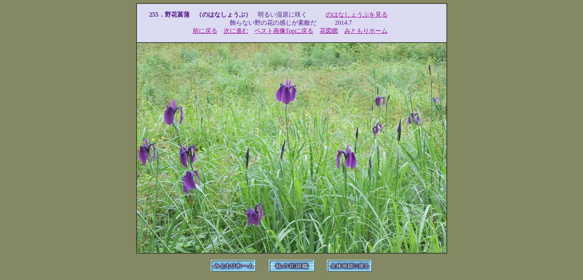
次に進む (236, 30)
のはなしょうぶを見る (357, 14)
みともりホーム (366, 30)
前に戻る (205, 30)
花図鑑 (329, 30)
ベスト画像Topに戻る (284, 30)
